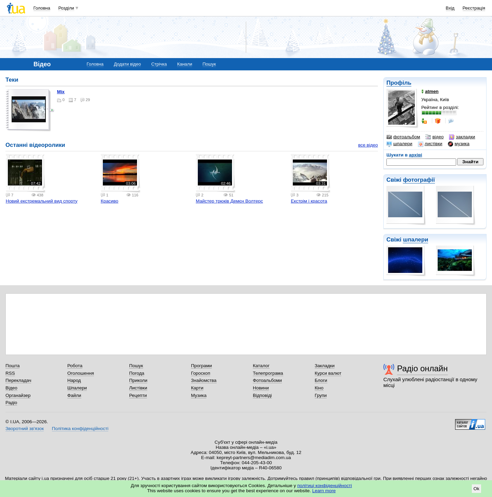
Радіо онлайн (422, 368)
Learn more (324, 490)
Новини (261, 387)
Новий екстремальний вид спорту (42, 201)
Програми (201, 365)
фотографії (419, 180)
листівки (430, 144)
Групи (321, 395)
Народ (74, 380)
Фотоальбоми (267, 380)
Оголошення (80, 373)
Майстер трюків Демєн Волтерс (229, 201)
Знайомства (204, 380)
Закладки (324, 365)
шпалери (399, 144)
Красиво (109, 201)
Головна (41, 8)
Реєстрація (474, 8)
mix (61, 91)
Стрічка (159, 64)
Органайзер (17, 395)
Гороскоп (200, 373)
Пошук (209, 64)
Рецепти (138, 395)
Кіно (319, 387)
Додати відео (127, 64)
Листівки (138, 387)
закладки (462, 137)
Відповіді (262, 395)
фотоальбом (403, 137)
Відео (11, 387)
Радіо (11, 402)
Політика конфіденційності (80, 428)
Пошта (12, 365)
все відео (368, 145)
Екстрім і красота (309, 201)
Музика (198, 395)
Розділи (66, 8)
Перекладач (18, 380)
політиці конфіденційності (324, 485)
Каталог (261, 365)
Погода (136, 373)
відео (434, 137)
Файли (74, 395)
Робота (74, 365)
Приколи (138, 380)
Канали (184, 64)
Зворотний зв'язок (24, 428)
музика (458, 144)
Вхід (450, 8)
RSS (10, 373)
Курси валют (328, 373)
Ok (476, 488)
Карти (197, 387)
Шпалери (77, 387)
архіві (415, 154)
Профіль (398, 83)
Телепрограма (268, 373)
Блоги (321, 380)
